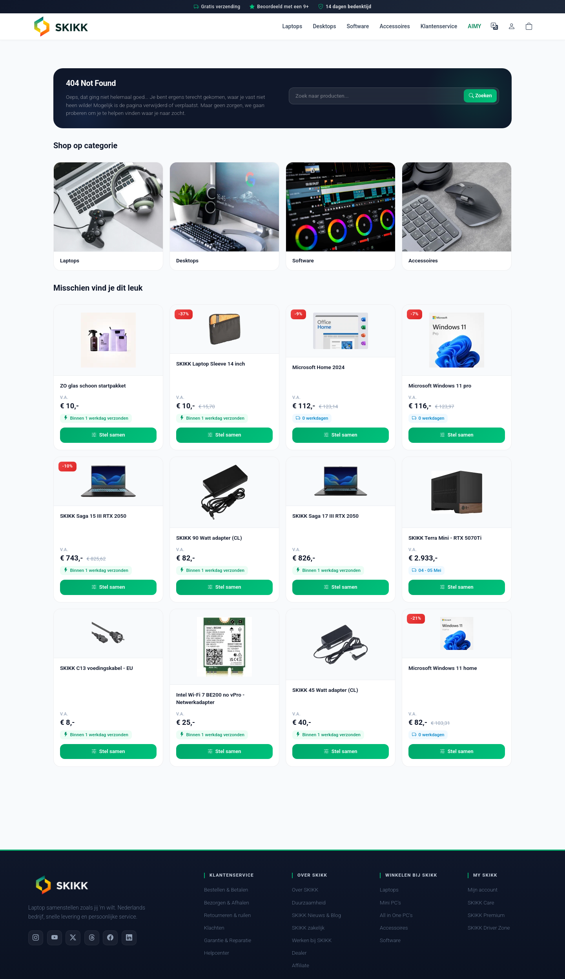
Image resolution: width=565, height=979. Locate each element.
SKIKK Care (481, 903)
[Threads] (91, 937)
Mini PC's (390, 903)
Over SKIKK (305, 890)
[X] (73, 937)
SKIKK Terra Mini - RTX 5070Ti (444, 538)
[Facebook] (110, 937)
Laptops (292, 26)
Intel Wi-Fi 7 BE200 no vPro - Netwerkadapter (210, 698)
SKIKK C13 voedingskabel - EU (96, 668)
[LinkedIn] (129, 937)
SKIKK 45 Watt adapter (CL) (325, 690)
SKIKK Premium (486, 915)
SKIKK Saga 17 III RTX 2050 (325, 516)
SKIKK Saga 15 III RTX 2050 (93, 516)
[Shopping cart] (529, 26)
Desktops (324, 26)
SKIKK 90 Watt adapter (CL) (209, 538)
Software (358, 26)
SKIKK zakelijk (308, 928)
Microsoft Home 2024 (318, 367)
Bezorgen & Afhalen (226, 903)
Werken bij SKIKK (312, 940)
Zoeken (480, 96)
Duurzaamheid (309, 903)
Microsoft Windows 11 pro (439, 385)
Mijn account (483, 890)
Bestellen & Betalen (226, 890)
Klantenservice (439, 26)
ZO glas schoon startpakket (93, 385)
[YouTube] (54, 937)
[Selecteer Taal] (494, 26)
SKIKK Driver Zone (489, 928)
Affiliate (300, 965)
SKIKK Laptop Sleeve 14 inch (210, 363)
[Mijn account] (511, 26)
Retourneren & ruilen (227, 915)
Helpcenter (216, 953)
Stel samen (108, 435)
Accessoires (394, 26)
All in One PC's (396, 915)
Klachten (214, 928)
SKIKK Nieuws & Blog (316, 915)
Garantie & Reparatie (227, 940)
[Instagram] (35, 937)
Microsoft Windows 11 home (442, 668)
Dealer (299, 953)
